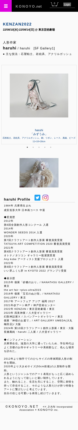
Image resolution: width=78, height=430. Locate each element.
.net (29, 6)
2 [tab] (33, 147)
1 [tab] (27, 147)
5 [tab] (51, 147)
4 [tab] (45, 147)
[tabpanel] (39, 104)
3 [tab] (39, 147)
